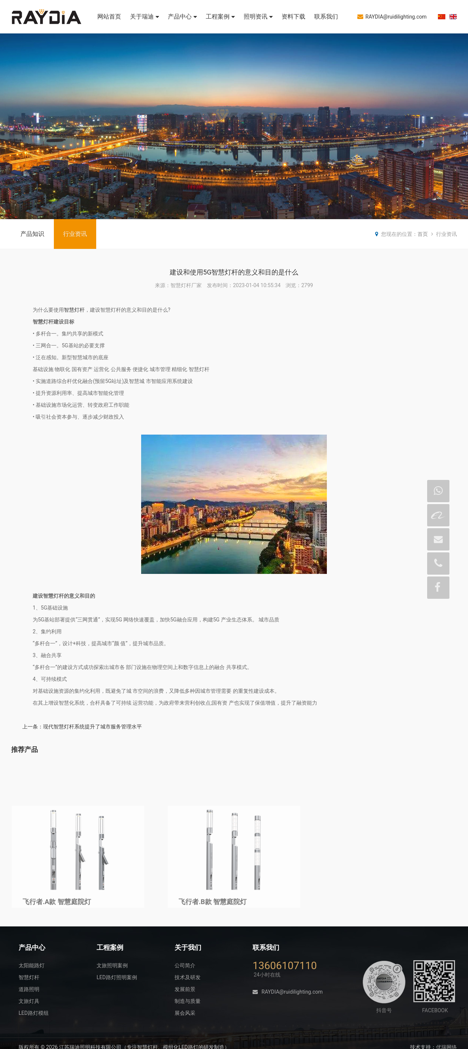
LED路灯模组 (34, 1013)
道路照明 (29, 989)
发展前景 (185, 989)
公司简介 (185, 965)
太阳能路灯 (32, 965)
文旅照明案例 (112, 965)
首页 (422, 234)
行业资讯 (75, 233)
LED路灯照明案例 (117, 977)
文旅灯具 (29, 1001)
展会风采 (185, 1013)
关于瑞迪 (144, 16)
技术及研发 (188, 977)
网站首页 (109, 16)
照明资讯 (258, 16)
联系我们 (326, 16)
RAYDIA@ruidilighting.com (392, 16)
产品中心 (182, 16)
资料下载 (293, 16)
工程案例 (220, 16)
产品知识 (32, 233)
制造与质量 (188, 1001)
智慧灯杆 (74, 310)
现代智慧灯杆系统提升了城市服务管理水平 (92, 727)
